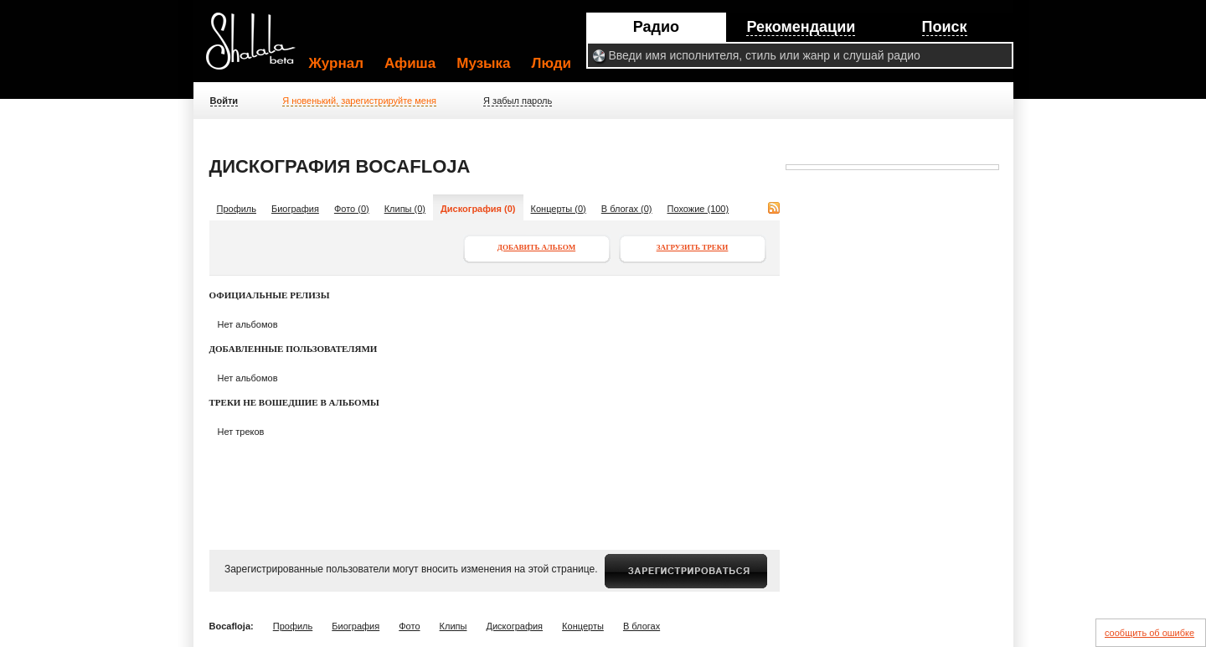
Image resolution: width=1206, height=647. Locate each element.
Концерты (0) (558, 209)
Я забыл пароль (517, 101)
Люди (551, 63)
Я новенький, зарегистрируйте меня (359, 101)
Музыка (483, 63)
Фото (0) (351, 209)
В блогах (641, 626)
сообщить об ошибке (1149, 633)
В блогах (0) (626, 209)
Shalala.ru (258, 48)
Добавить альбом (536, 247)
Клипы (453, 626)
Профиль (237, 209)
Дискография (515, 626)
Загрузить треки (693, 247)
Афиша (410, 63)
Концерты (583, 626)
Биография (295, 209)
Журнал (336, 63)
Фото (409, 626)
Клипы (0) (404, 209)
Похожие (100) (698, 209)
